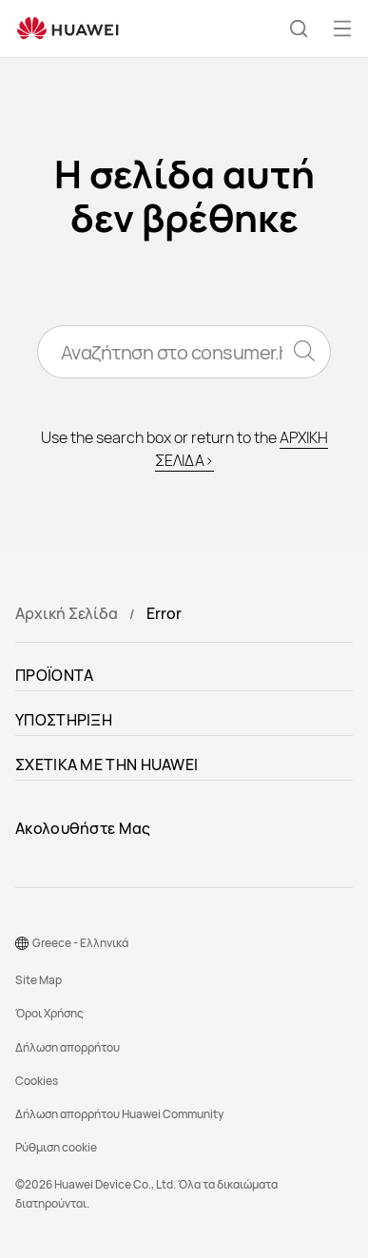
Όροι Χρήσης (49, 1013)
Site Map (38, 980)
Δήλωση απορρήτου (67, 1047)
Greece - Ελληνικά (80, 943)
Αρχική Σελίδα (66, 613)
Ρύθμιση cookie (56, 1147)
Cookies (36, 1081)
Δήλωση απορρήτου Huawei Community (119, 1114)
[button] (298, 28)
